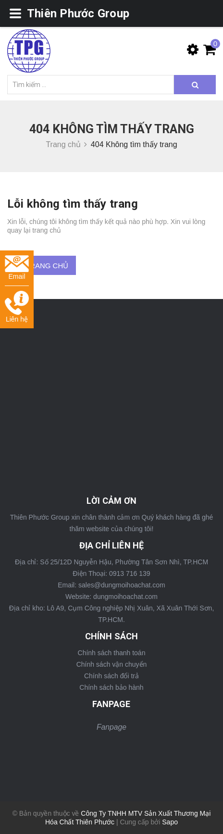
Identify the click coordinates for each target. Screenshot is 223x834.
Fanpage (111, 727)
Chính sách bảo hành (111, 687)
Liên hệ (17, 307)
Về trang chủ (41, 265)
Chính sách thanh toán (112, 653)
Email (17, 268)
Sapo (170, 822)
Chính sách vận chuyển (111, 664)
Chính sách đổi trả (111, 676)
